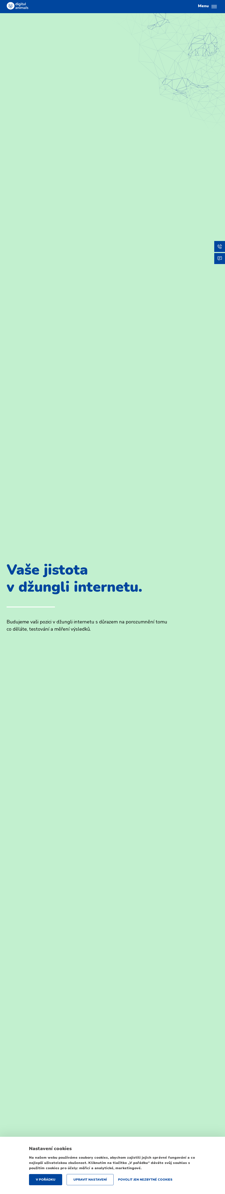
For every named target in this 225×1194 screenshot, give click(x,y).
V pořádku (45, 1180)
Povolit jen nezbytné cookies (145, 1180)
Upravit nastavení (90, 1180)
